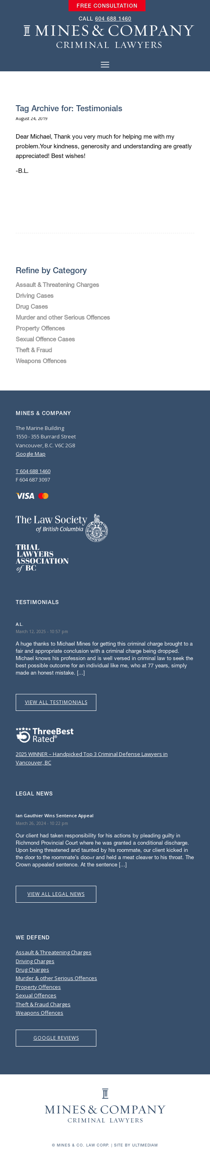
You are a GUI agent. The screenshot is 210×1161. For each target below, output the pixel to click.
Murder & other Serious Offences (56, 978)
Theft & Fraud (34, 349)
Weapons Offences (41, 360)
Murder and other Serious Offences (63, 317)
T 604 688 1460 (33, 471)
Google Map (31, 453)
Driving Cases (35, 295)
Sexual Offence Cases (45, 339)
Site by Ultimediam (136, 1145)
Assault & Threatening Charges (57, 284)
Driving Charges (35, 961)
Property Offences (40, 328)
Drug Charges (32, 969)
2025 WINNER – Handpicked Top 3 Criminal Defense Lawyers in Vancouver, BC (92, 753)
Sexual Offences (36, 995)
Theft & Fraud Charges (43, 1004)
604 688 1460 (113, 19)
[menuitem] (107, 6)
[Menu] (105, 64)
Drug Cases (32, 306)
